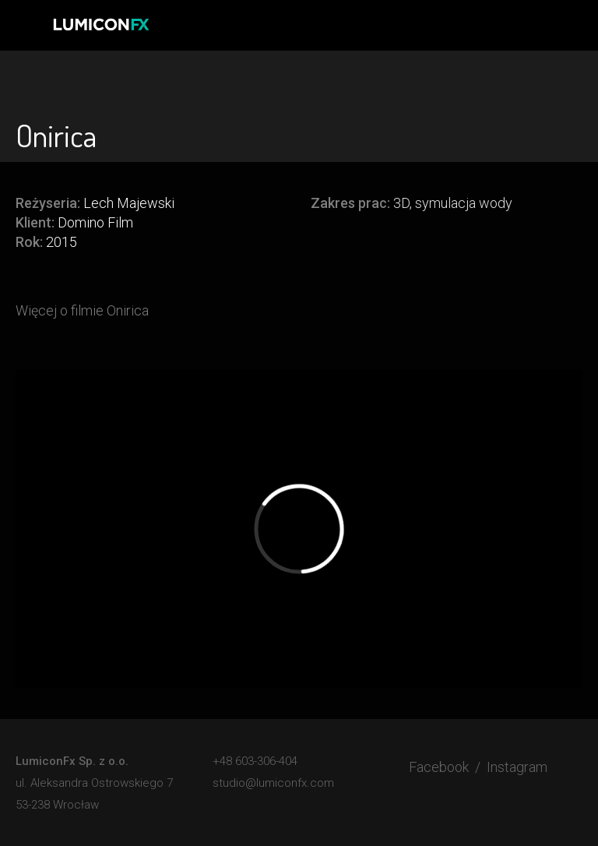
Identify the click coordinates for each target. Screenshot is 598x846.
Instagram (517, 767)
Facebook (439, 767)
